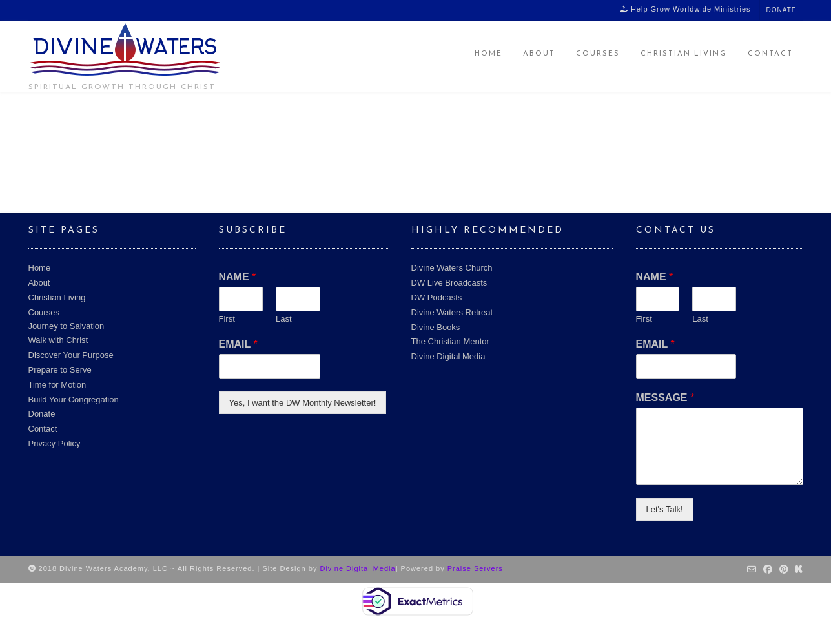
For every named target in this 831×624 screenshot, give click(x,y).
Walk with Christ (58, 340)
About (539, 53)
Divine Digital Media (448, 356)
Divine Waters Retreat (452, 312)
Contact (770, 53)
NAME (237, 276)
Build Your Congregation (73, 399)
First (227, 319)
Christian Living (684, 53)
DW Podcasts (436, 297)
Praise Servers (475, 568)
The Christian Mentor (450, 341)
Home (488, 53)
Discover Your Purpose (71, 355)
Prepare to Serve (60, 370)
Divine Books (435, 327)
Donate (781, 10)
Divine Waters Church (452, 268)
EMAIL (238, 343)
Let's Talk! (664, 509)
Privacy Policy (54, 443)
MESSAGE (665, 397)
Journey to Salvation (66, 326)
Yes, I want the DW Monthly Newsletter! (302, 403)
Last (284, 319)
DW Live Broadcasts (449, 282)
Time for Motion (57, 385)
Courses (598, 53)
